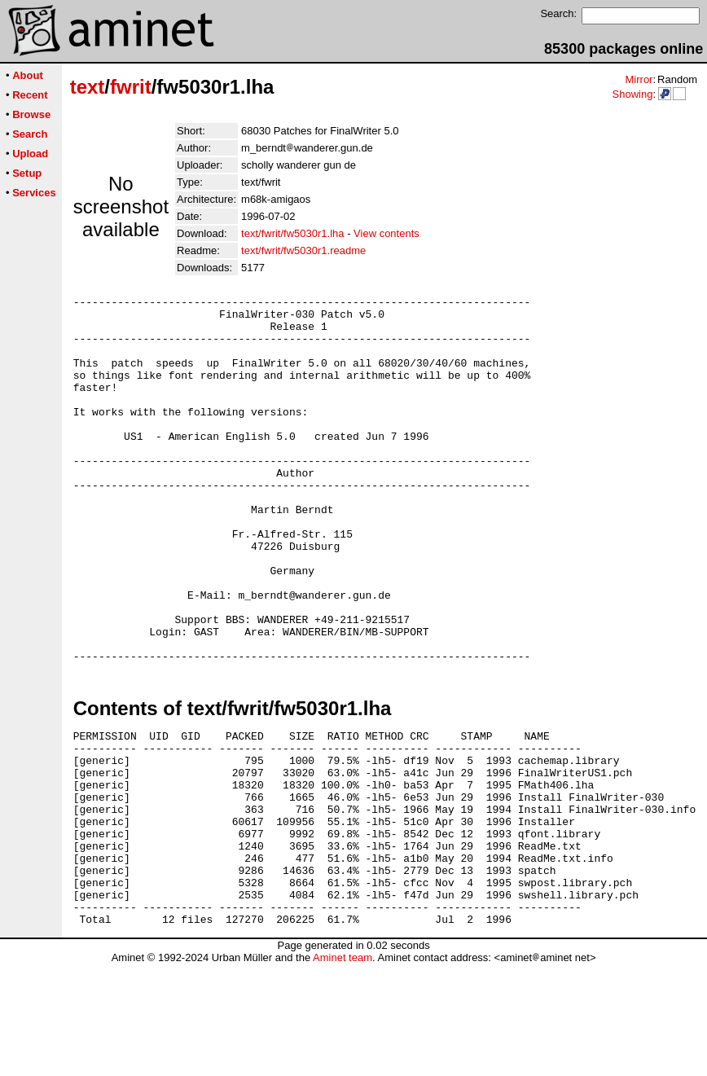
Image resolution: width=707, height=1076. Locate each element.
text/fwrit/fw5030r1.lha (292, 233)
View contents (386, 233)
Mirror (638, 79)
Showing (632, 94)
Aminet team (342, 1070)
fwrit (131, 87)
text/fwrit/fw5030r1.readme (303, 250)
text (87, 87)
